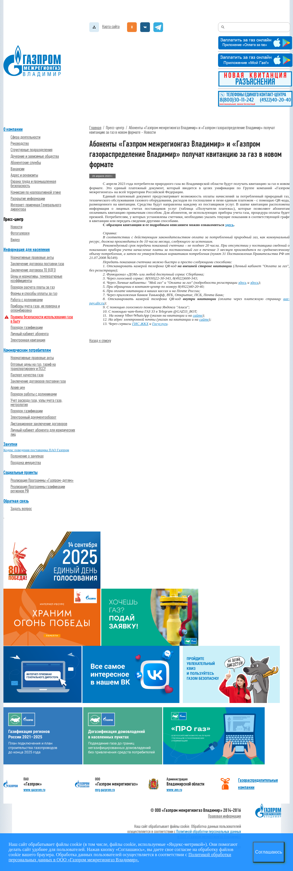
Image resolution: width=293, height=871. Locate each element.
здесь (242, 282)
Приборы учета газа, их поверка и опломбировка (35, 308)
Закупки (10, 444)
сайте (198, 315)
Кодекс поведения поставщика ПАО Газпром (36, 450)
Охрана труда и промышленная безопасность (33, 183)
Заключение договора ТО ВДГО (33, 270)
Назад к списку (100, 340)
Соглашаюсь (268, 852)
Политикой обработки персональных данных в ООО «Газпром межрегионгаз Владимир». (120, 857)
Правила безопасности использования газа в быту (42, 319)
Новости (16, 227)
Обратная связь (16, 501)
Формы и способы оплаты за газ (34, 293)
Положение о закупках (27, 456)
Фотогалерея (20, 233)
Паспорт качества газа (27, 375)
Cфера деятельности (25, 137)
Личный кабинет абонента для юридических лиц (43, 432)
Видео (15, 240)
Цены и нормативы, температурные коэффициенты (36, 278)
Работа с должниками (27, 300)
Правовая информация (224, 816)
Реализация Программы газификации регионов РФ (38, 489)
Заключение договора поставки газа (37, 264)
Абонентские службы (26, 163)
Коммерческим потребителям (27, 350)
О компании (13, 129)
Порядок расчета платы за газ (33, 287)
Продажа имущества (26, 463)
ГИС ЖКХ (140, 323)
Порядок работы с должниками (34, 394)
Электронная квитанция (28, 340)
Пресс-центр (13, 219)
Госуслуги (159, 323)
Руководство (20, 143)
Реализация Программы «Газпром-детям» (42, 480)
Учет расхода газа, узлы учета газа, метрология (36, 402)
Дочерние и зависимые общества (35, 156)
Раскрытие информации (28, 199)
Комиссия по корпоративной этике (36, 192)
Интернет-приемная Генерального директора (36, 207)
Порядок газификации (27, 327)
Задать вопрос (21, 509)
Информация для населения (26, 249)
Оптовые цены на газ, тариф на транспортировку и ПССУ (33, 366)
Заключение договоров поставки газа (38, 381)
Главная (95, 127)
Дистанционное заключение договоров (39, 424)
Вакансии (17, 169)
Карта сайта (111, 26)
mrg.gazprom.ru (105, 789)
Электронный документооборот (33, 417)
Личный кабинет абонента (30, 334)
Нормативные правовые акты (32, 257)
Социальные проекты (20, 472)
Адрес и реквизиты (24, 175)
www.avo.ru (174, 789)
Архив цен (18, 387)
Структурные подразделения (31, 150)
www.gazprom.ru (34, 789)
